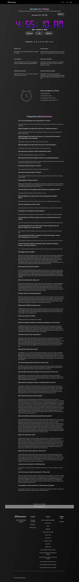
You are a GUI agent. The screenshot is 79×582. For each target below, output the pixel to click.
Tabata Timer (48, 546)
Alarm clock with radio (48, 532)
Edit (40, 33)
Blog (68, 2)
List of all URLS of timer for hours (48, 561)
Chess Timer (48, 535)
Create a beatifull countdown (48, 520)
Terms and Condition (32, 521)
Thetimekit (61, 521)
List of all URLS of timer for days (47, 549)
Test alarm (49, 33)
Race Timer (48, 538)
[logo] (11, 2)
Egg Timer (48, 543)
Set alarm (30, 33)
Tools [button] (62, 2)
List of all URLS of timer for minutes (48, 564)
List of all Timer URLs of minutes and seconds (48, 553)
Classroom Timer (48, 541)
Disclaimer (32, 524)
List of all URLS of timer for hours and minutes (48, 558)
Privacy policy (33, 527)
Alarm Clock (48, 523)
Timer (48, 526)
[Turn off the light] (71, 2)
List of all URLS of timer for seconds (48, 567)
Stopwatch (47, 529)
